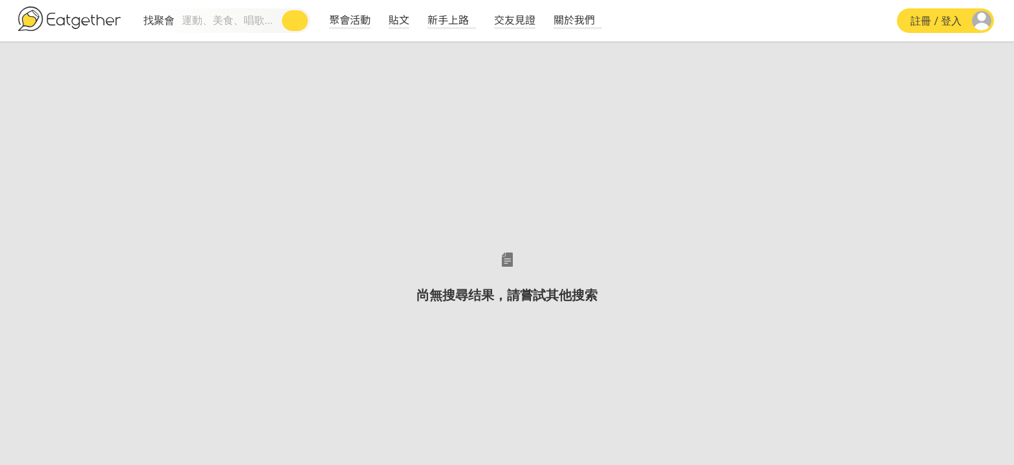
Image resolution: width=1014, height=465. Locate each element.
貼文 (399, 19)
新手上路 (448, 19)
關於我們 (574, 19)
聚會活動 (350, 19)
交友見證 (514, 19)
